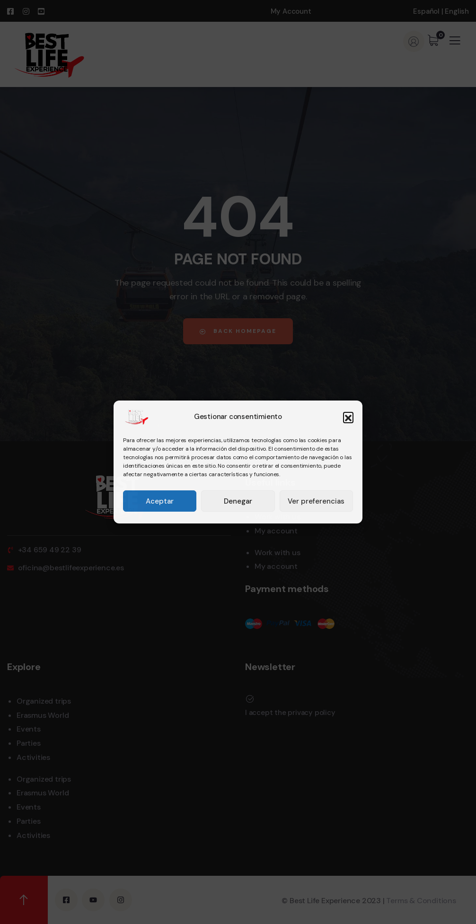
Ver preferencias (316, 501)
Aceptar (160, 501)
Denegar (238, 501)
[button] (348, 417)
